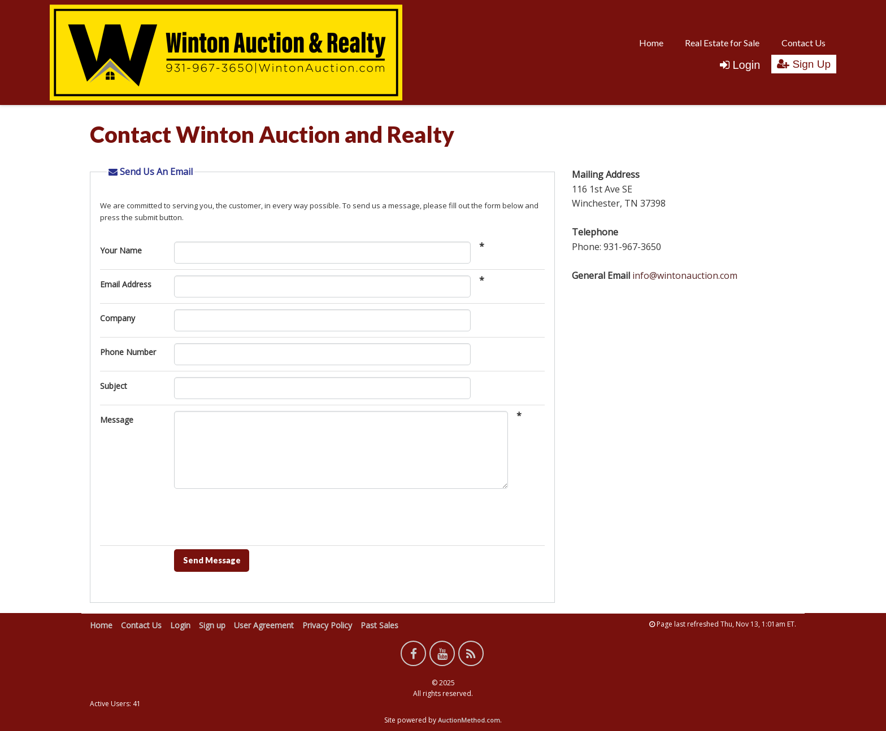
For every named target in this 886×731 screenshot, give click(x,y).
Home (651, 42)
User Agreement (264, 625)
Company (117, 318)
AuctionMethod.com (469, 720)
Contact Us (803, 42)
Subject (113, 385)
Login (740, 65)
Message (116, 419)
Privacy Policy (327, 625)
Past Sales (379, 625)
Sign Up (804, 64)
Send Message (212, 560)
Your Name (121, 250)
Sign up (212, 625)
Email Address (125, 284)
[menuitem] (651, 42)
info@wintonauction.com (684, 275)
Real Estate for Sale (722, 42)
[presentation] (260, 520)
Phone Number (128, 352)
